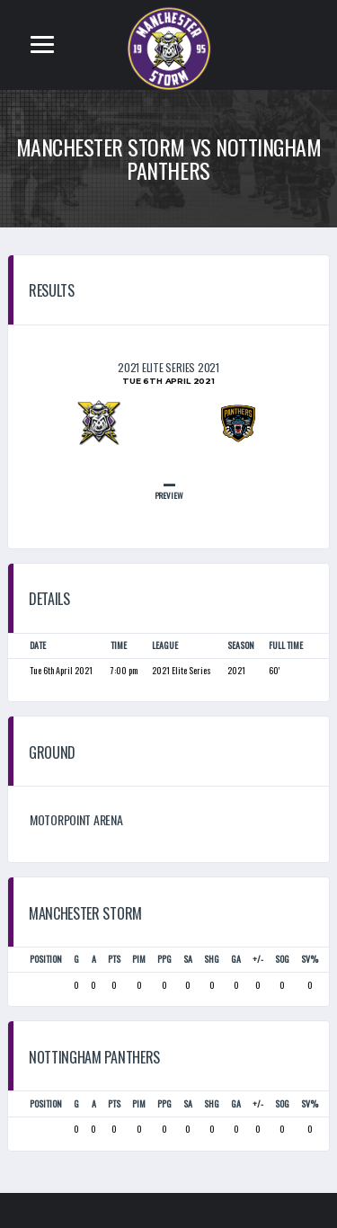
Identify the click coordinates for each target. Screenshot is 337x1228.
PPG (164, 958)
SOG (282, 958)
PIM (139, 958)
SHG (211, 958)
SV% (309, 958)
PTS (114, 958)
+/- (258, 958)
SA (187, 958)
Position (46, 958)
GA (236, 958)
